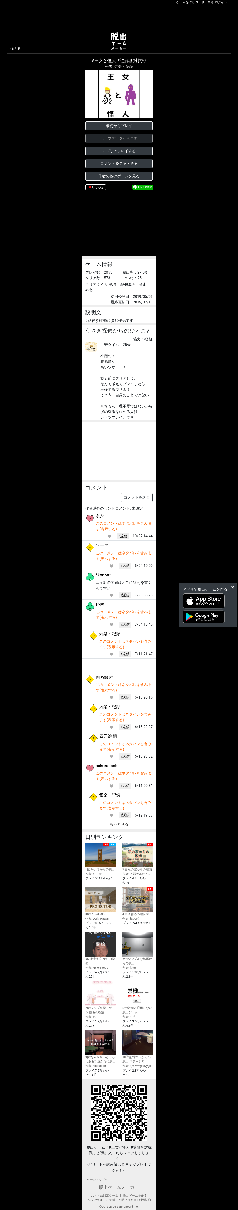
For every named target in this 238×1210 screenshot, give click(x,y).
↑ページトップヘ (96, 1179)
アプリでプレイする (119, 151)
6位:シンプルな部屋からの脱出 (137, 948)
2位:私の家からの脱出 (137, 857)
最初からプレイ (119, 126)
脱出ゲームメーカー (119, 1187)
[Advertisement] (119, 17)
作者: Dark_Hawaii (97, 918)
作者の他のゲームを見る (119, 176)
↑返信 (123, 536)
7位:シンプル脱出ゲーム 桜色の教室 (100, 997)
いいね (97, 187)
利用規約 (145, 1200)
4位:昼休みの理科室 (137, 901)
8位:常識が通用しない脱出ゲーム (137, 997)
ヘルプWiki (94, 1200)
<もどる (15, 48)
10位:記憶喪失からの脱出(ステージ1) (137, 1046)
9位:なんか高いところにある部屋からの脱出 (100, 1046)
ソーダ (102, 545)
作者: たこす (93, 874)
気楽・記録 (109, 633)
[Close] (232, 587)
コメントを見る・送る (119, 163)
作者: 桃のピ (130, 918)
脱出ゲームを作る (135, 1195)
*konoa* (103, 574)
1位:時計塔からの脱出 (100, 857)
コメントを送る (137, 497)
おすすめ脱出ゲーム (104, 1195)
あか (100, 516)
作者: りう (129, 1016)
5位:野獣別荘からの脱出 (100, 948)
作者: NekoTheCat (97, 967)
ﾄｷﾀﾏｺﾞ (102, 604)
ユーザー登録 (204, 2)
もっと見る (119, 824)
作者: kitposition (96, 1066)
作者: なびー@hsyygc (136, 1066)
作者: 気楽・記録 (119, 66)
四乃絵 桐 (104, 677)
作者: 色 (90, 1016)
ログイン (221, 2)
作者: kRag (129, 967)
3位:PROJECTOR (100, 901)
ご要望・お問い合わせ (121, 1200)
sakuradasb (106, 765)
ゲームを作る (185, 2)
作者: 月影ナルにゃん (136, 874)
